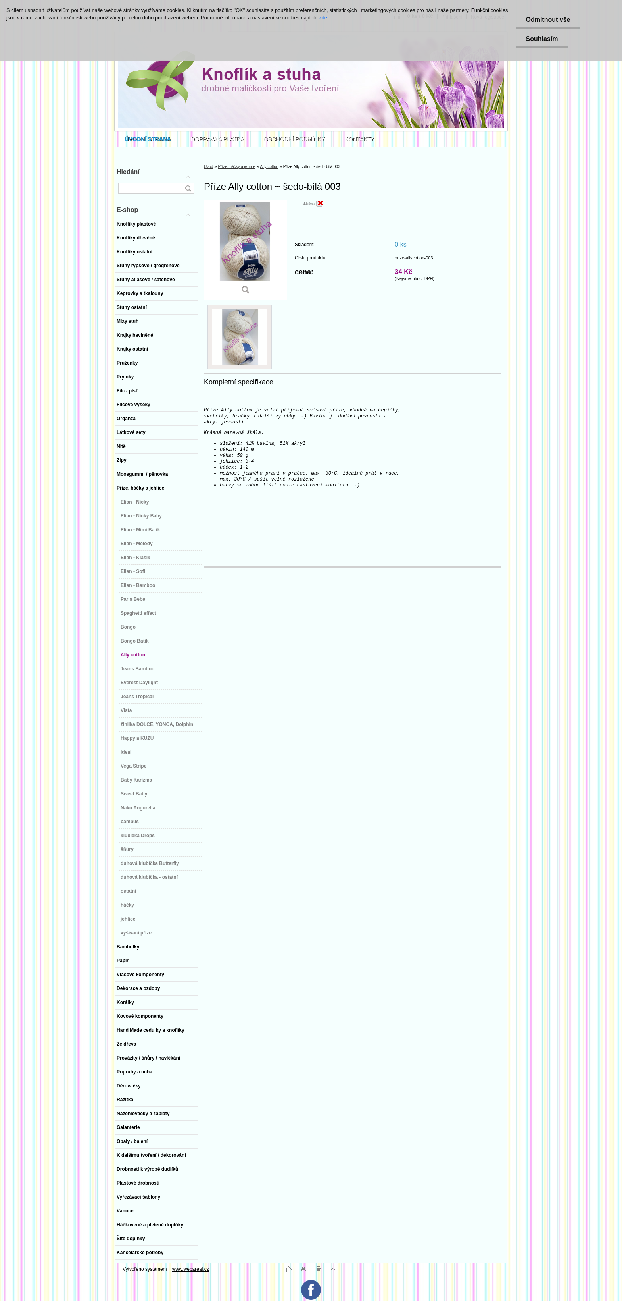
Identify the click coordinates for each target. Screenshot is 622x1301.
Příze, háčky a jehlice (236, 166)
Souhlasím (542, 38)
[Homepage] (148, 139)
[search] (188, 188)
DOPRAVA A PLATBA (217, 139)
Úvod (208, 166)
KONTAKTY (359, 139)
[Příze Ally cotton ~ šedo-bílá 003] (245, 250)
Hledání (128, 171)
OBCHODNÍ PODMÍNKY (294, 139)
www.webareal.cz (190, 1269)
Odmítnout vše (548, 19)
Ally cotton (269, 166)
